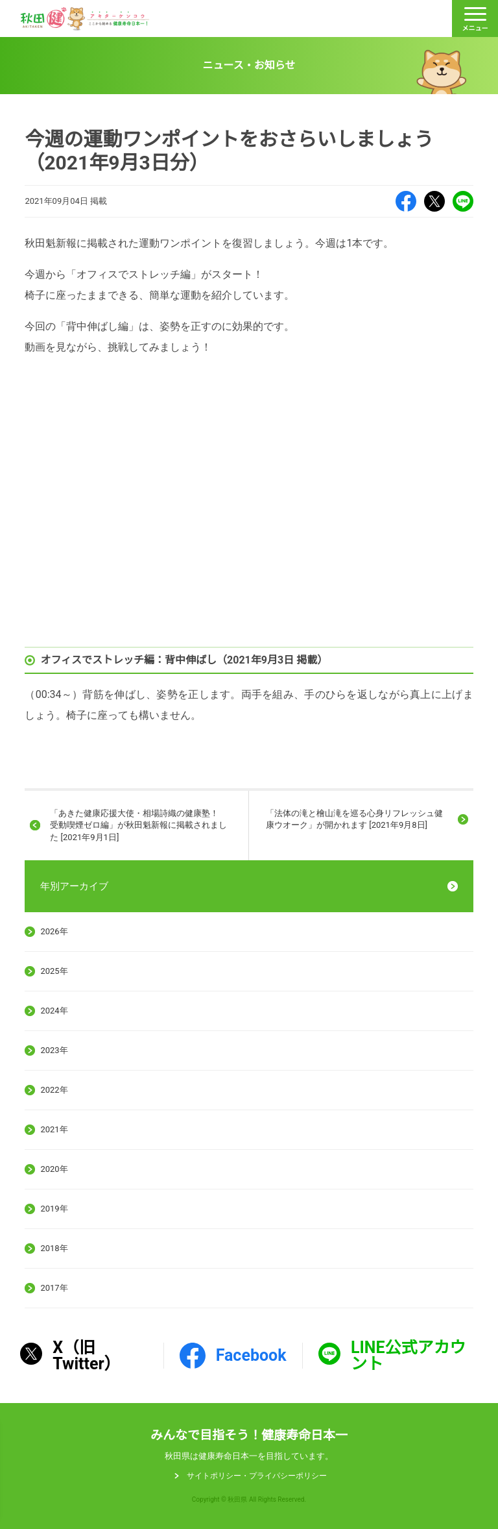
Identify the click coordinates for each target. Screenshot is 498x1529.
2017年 (53, 1288)
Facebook (406, 201)
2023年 (53, 1050)
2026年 (53, 931)
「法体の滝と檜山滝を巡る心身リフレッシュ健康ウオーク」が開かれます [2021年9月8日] (354, 819)
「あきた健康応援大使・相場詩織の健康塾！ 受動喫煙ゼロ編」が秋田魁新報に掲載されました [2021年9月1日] (138, 824)
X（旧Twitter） (434, 201)
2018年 (53, 1248)
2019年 (53, 1208)
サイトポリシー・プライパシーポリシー (257, 1475)
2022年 (53, 1090)
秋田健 (85, 19)
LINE (463, 201)
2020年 (53, 1169)
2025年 (53, 971)
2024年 (53, 1010)
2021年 (53, 1129)
